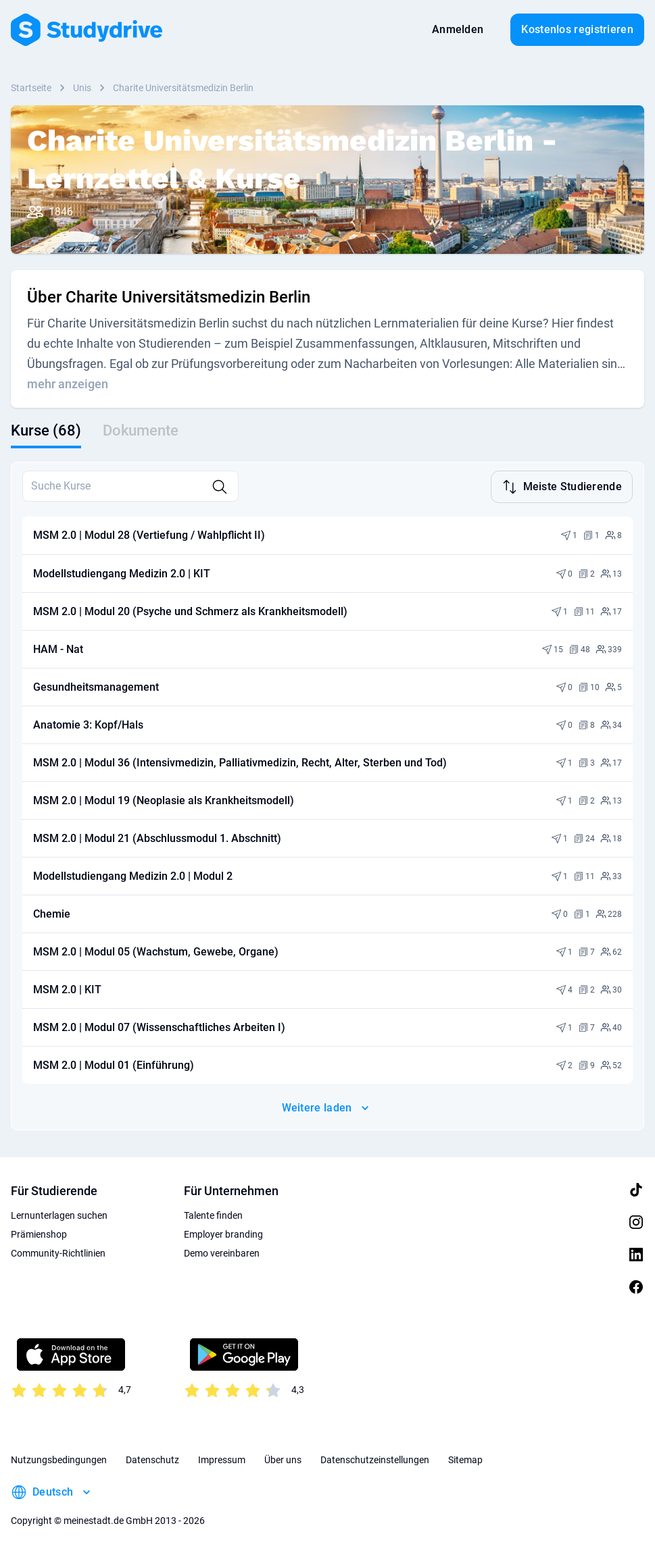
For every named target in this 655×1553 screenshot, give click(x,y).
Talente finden (213, 1214)
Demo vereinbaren (222, 1251)
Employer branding (223, 1233)
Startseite (31, 87)
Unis (82, 87)
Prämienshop (39, 1233)
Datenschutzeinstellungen (374, 1458)
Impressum (221, 1458)
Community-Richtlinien (58, 1251)
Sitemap (465, 1458)
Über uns (282, 1458)
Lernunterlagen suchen (59, 1214)
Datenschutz (152, 1458)
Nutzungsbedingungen (59, 1458)
